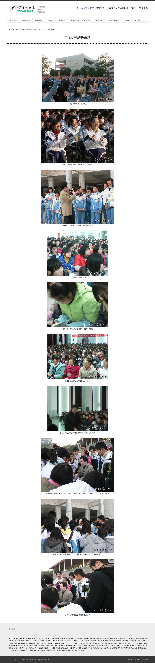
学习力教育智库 (112, 643)
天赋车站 (24, 648)
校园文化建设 (141, 645)
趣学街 (102, 638)
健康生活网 (141, 638)
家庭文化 (110, 645)
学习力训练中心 (97, 643)
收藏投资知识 (117, 641)
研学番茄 (61, 645)
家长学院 (104, 643)
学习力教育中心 (87, 643)
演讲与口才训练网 (60, 638)
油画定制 (84, 645)
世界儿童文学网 (85, 641)
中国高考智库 (87, 8)
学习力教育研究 (77, 645)
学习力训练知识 (56, 650)
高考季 (46, 648)
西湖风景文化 (64, 643)
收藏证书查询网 (30, 643)
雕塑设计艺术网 (109, 641)
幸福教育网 (74, 650)
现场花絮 (36, 29)
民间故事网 (101, 641)
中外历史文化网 (32, 648)
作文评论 (71, 643)
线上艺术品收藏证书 (125, 645)
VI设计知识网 (33, 641)
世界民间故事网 (125, 648)
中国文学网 (12, 638)
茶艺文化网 (82, 650)
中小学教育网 (69, 638)
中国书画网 (72, 648)
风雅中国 (30, 638)
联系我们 (138, 659)
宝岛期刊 (116, 645)
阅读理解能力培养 (97, 648)
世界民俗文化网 (66, 650)
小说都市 (129, 643)
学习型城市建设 (142, 648)
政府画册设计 (68, 645)
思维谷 (58, 648)
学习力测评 (54, 645)
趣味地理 (78, 648)
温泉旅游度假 (22, 650)
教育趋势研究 (21, 643)
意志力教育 (134, 648)
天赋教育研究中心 (141, 641)
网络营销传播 (91, 645)
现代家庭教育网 (78, 638)
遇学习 (90, 648)
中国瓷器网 (133, 641)
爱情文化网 (14, 645)
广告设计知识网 (48, 643)
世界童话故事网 (116, 648)
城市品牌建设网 (109, 638)
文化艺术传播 (17, 648)
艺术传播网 (56, 641)
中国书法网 (70, 641)
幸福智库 (49, 650)
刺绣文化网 (127, 638)
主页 (17, 29)
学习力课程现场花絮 (49, 29)
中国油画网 (63, 641)
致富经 (25, 638)
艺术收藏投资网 (25, 641)
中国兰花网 (51, 638)
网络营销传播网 (88, 638)
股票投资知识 (64, 648)
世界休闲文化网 (41, 650)
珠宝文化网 (94, 641)
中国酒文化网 (39, 643)
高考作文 (48, 645)
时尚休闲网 (19, 638)
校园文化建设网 (32, 650)
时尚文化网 (37, 638)
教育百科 (98, 645)
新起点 (42, 645)
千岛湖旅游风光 (14, 650)
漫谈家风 (104, 645)
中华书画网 (77, 641)
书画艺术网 (44, 638)
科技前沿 (84, 648)
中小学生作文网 (122, 643)
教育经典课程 (26, 29)
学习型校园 (40, 648)
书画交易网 (49, 641)
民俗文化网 (41, 641)
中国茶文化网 (78, 643)
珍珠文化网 (134, 638)
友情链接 (145, 659)
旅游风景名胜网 (118, 638)
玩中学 (20, 645)
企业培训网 (17, 641)
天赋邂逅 (134, 645)
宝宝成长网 (126, 641)
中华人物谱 (52, 648)
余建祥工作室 (107, 648)
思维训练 (135, 643)
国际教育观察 (13, 643)
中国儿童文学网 (27, 645)
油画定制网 (96, 638)
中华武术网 (57, 643)
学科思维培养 (36, 645)
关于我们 (131, 659)
